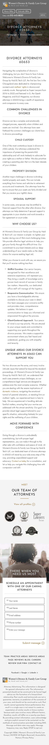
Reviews (19, 660)
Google (24, 673)
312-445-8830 (16, 15)
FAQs (10, 660)
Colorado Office (23, 11)
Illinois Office (8, 11)
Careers (36, 660)
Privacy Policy (28, 738)
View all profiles (22, 504)
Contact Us (34, 663)
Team (7, 657)
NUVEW (14, 735)
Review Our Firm (17, 663)
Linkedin (33, 673)
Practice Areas (19, 657)
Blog (28, 660)
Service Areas (37, 657)
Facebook (15, 673)
